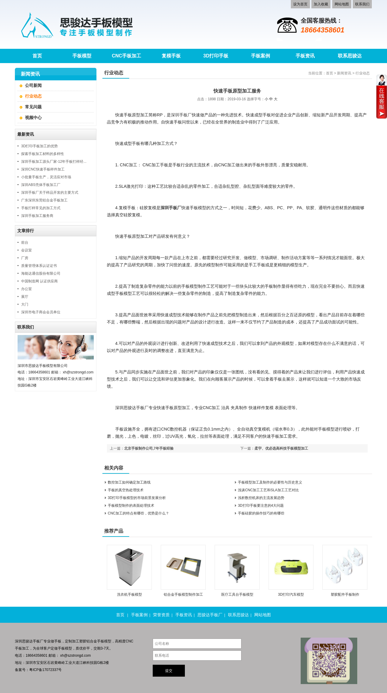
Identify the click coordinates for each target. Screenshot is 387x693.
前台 (24, 242)
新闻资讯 (344, 73)
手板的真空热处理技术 (125, 490)
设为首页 (300, 4)
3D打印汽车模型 (291, 594)
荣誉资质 (161, 614)
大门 (24, 304)
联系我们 (362, 4)
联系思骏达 (238, 614)
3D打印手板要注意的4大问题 (261, 505)
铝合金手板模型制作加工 (183, 594)
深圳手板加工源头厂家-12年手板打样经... (53, 161)
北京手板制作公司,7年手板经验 (149, 448)
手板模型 (65, 648)
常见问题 (33, 106)
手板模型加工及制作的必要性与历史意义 (270, 482)
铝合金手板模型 (98, 641)
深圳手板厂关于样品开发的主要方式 (49, 192)
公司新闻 (33, 85)
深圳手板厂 (181, 114)
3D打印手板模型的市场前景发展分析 (137, 498)
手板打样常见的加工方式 (40, 208)
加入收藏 (321, 4)
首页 (329, 73)
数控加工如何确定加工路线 (129, 482)
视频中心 (33, 117)
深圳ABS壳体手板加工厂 (40, 185)
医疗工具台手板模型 (237, 594)
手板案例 (139, 614)
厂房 (24, 258)
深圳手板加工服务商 (37, 216)
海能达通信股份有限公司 (40, 273)
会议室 (26, 250)
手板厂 (38, 641)
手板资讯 (183, 614)
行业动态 (33, 96)
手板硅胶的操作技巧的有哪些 (261, 513)
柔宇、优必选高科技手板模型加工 (281, 448)
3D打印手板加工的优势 (39, 146)
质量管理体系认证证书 (39, 266)
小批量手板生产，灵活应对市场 (46, 177)
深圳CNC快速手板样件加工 (43, 169)
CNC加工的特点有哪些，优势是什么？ (138, 513)
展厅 (24, 297)
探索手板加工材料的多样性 (42, 154)
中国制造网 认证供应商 (39, 281)
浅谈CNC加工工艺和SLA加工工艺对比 (268, 490)
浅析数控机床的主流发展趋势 (261, 498)
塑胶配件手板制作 (345, 594)
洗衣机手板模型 (129, 594)
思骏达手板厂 (209, 614)
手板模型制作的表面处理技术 (131, 505)
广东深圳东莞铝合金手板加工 (44, 200)
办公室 (26, 289)
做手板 (56, 641)
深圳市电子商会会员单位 (40, 312)
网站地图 (342, 4)
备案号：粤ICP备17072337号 (38, 670)
